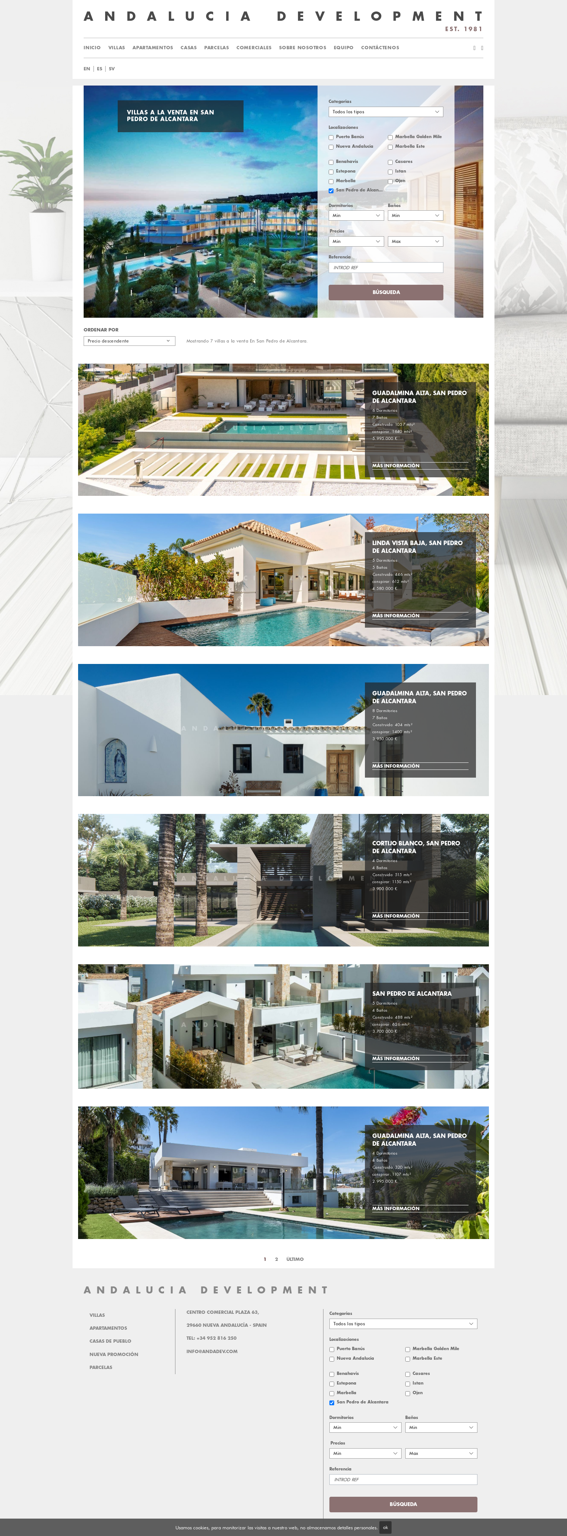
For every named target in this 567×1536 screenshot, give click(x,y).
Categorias (340, 102)
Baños (394, 206)
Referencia (340, 257)
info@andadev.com (212, 1351)
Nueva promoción (114, 1354)
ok (385, 1527)
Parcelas (216, 48)
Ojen (400, 181)
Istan (400, 171)
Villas (116, 48)
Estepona (346, 171)
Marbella (346, 181)
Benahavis (347, 162)
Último (295, 1259)
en (87, 69)
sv (112, 69)
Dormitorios (341, 206)
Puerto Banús (350, 137)
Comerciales (254, 48)
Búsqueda (386, 292)
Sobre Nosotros (302, 48)
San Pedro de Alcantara (360, 190)
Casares (404, 162)
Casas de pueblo (110, 1341)
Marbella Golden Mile (418, 137)
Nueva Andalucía (354, 146)
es (99, 69)
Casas (189, 48)
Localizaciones (343, 128)
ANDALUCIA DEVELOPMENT (208, 1290)
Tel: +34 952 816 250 (211, 1338)
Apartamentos (152, 48)
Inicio (92, 48)
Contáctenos (380, 48)
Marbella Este (410, 146)
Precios (337, 231)
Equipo (344, 48)
